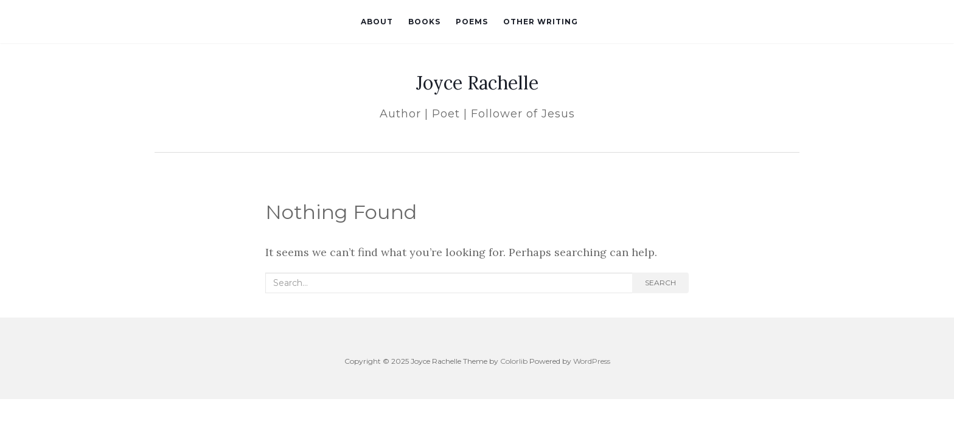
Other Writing (540, 21)
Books (424, 21)
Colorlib (513, 361)
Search (660, 282)
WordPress (591, 361)
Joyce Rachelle (477, 83)
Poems (472, 21)
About (377, 21)
